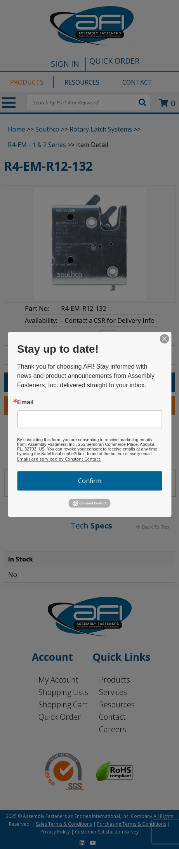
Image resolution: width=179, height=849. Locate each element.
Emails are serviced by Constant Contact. (59, 459)
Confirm (89, 480)
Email (25, 402)
